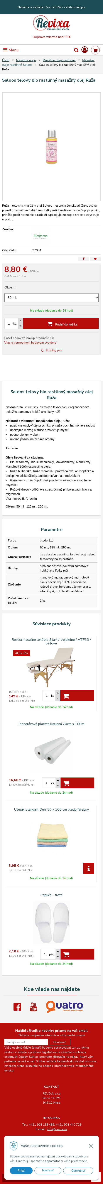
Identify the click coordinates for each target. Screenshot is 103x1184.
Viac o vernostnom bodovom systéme (30, 343)
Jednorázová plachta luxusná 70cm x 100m (51, 724)
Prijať (21, 1170)
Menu (11, 50)
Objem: (10, 287)
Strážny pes (51, 350)
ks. (15, 324)
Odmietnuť (78, 1170)
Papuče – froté (51, 895)
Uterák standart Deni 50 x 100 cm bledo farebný (51, 809)
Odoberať (59, 1042)
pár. (51, 954)
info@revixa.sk (57, 1129)
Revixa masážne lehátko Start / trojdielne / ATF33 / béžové (51, 641)
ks (52, 696)
